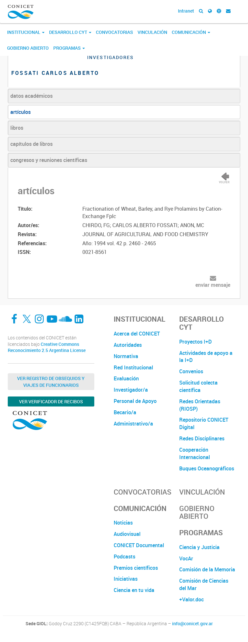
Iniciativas (126, 578)
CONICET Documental (139, 545)
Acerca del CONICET (137, 333)
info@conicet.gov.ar (192, 624)
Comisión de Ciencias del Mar (203, 584)
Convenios (191, 371)
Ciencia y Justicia (199, 547)
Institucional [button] (26, 32)
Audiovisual (127, 533)
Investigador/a (131, 389)
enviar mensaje (212, 284)
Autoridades (128, 344)
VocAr (186, 558)
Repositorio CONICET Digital (203, 423)
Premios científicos (136, 567)
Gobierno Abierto (28, 48)
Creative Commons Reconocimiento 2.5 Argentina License (47, 347)
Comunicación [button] (191, 32)
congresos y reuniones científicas (48, 160)
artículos (20, 111)
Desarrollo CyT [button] (70, 32)
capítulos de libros (31, 143)
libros (16, 127)
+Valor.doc (191, 599)
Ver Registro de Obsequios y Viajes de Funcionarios (51, 381)
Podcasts (124, 556)
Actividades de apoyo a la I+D (205, 356)
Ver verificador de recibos (51, 401)
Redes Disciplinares (201, 438)
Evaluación (126, 378)
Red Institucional (133, 367)
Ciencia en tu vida (134, 590)
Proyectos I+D (195, 341)
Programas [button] (69, 48)
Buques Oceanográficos (206, 468)
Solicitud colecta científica (198, 386)
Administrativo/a (133, 423)
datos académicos (31, 95)
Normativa (126, 356)
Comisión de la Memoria (207, 569)
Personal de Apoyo (135, 401)
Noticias (123, 522)
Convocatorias (114, 32)
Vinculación (152, 32)
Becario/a (125, 412)
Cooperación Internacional (194, 453)
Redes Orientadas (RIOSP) (199, 405)
